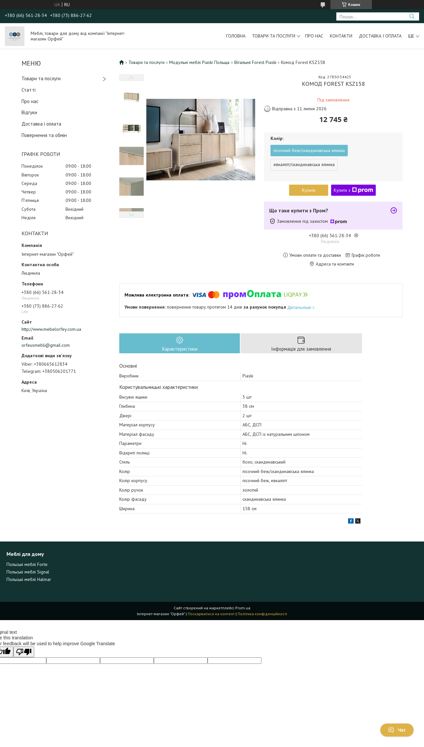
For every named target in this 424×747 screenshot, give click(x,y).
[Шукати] (411, 16)
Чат (397, 730)
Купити (308, 190)
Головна (235, 36)
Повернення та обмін (44, 135)
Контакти (341, 36)
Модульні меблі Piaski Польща (199, 62)
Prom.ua (242, 607)
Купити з (353, 190)
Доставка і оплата (380, 36)
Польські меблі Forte (27, 564)
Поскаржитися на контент (211, 613)
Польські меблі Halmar (29, 579)
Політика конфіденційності (262, 613)
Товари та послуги (273, 36)
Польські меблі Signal (28, 572)
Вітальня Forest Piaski (255, 62)
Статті (29, 90)
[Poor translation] (23, 652)
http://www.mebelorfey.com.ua (51, 329)
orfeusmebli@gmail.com (46, 345)
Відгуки (29, 112)
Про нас (314, 36)
